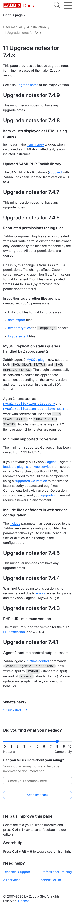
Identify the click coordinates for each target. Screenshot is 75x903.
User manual (12, 27)
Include (15, 520)
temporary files (19, 328)
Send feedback (37, 790)
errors (40, 590)
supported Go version (31, 478)
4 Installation (36, 27)
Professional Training (56, 867)
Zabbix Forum (50, 875)
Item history (35, 144)
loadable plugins (15, 463)
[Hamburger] (68, 5)
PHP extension (14, 629)
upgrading (49, 492)
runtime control (37, 658)
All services (11, 875)
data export (16, 320)
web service (42, 463)
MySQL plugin (36, 359)
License (23, 896)
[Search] (57, 5)
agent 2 (52, 459)
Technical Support (16, 867)
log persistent (18, 336)
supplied (55, 172)
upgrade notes (27, 85)
